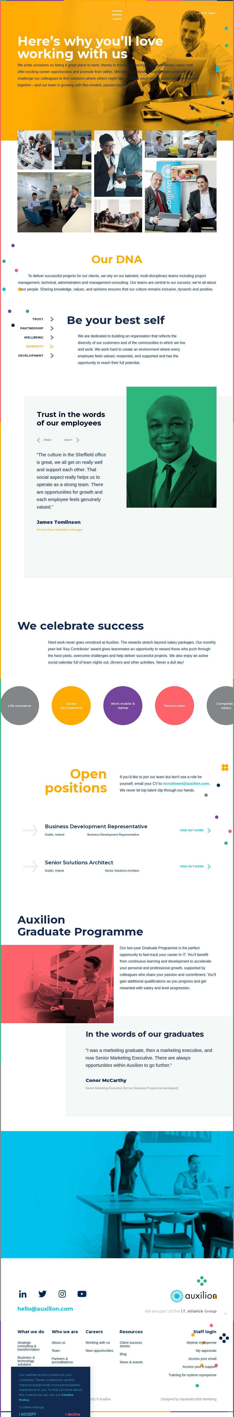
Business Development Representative (96, 826)
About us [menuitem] (58, 1342)
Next (68, 440)
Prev (48, 440)
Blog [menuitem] (123, 1354)
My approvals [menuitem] (206, 1350)
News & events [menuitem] (131, 1362)
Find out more (192, 830)
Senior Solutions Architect (79, 862)
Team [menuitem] (56, 1350)
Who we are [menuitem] (65, 1331)
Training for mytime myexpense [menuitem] (193, 1375)
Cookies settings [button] (31, 1407)
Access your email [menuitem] (203, 1359)
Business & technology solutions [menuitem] (26, 1361)
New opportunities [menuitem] (99, 1350)
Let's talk (207, 13)
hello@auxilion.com (45, 1309)
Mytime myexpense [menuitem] (201, 1342)
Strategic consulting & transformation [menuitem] (28, 1346)
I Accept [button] (27, 1414)
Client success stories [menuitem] (131, 1344)
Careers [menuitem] (94, 1331)
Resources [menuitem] (131, 1331)
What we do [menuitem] (30, 1331)
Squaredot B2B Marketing (198, 1399)
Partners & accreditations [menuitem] (62, 1360)
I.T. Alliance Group (198, 1311)
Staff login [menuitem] (204, 1331)
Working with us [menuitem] (98, 1342)
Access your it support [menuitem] (200, 1367)
